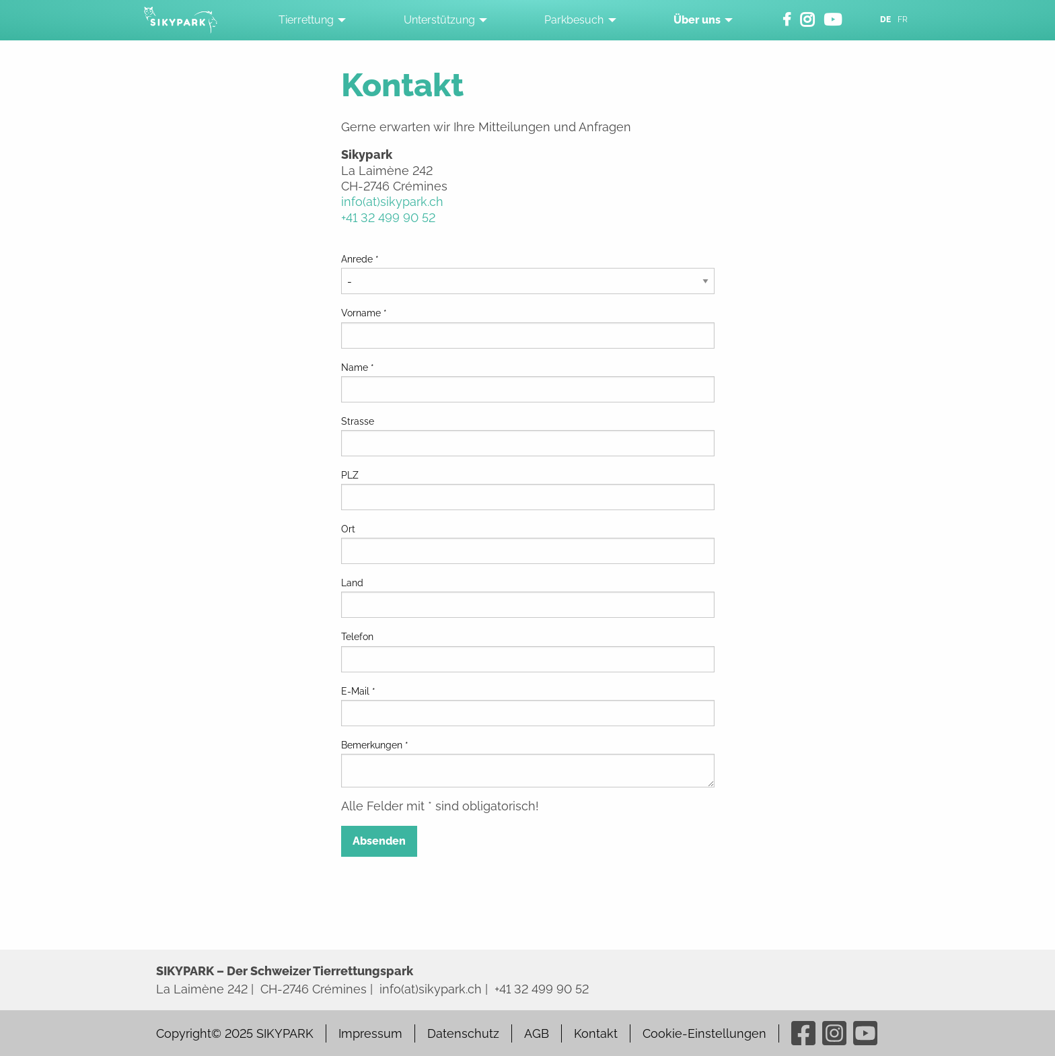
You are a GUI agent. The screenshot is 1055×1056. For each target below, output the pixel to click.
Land (352, 582)
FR (903, 19)
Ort (348, 529)
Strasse (357, 421)
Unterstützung (439, 19)
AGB (536, 1033)
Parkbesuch (574, 19)
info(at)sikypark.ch (392, 202)
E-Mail (358, 691)
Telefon (357, 636)
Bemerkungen (374, 745)
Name (357, 367)
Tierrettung (306, 19)
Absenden (379, 841)
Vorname (364, 313)
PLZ (350, 475)
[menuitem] (308, 20)
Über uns (697, 19)
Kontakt (596, 1033)
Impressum (370, 1033)
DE (885, 19)
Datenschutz (463, 1033)
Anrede (360, 259)
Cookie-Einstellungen (704, 1033)
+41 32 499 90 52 (388, 218)
